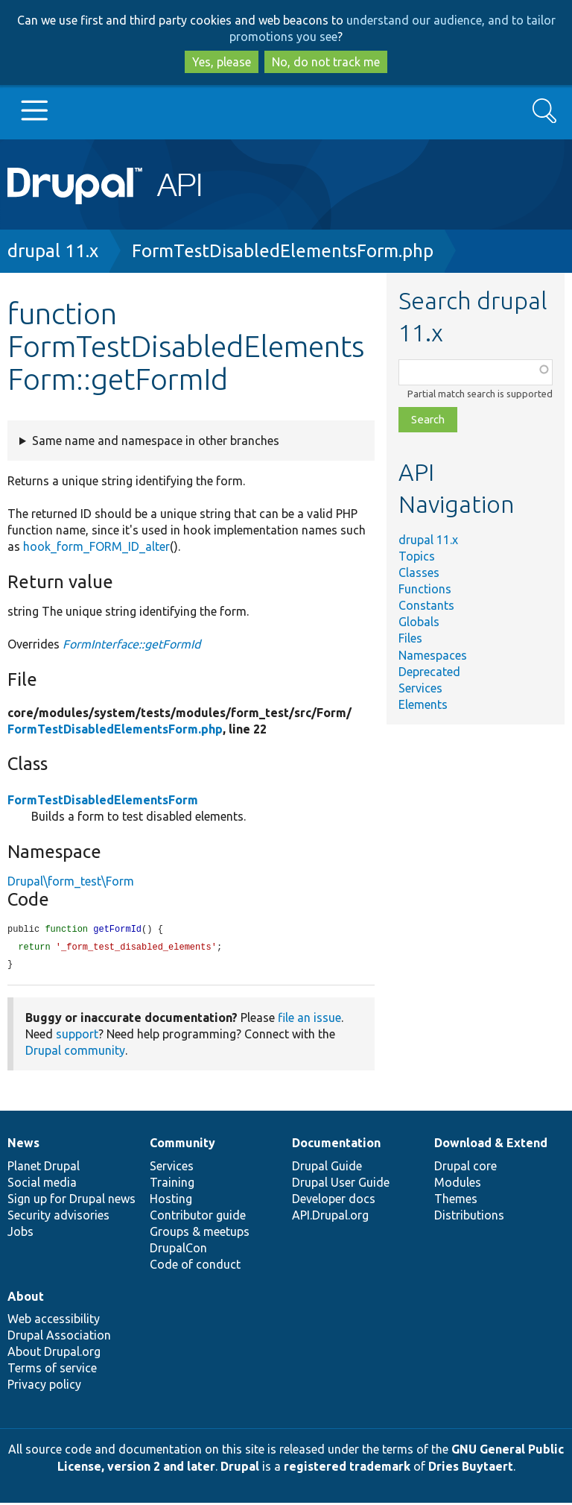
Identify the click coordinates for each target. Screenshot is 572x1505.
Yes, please (221, 62)
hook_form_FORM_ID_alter (96, 546)
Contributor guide (198, 1217)
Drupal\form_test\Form (70, 881)
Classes (418, 572)
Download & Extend (490, 1145)
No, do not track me (326, 62)
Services (420, 688)
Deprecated (429, 671)
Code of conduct (195, 1266)
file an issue (309, 1019)
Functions (424, 589)
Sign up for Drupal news (71, 1201)
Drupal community (75, 1052)
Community (182, 1145)
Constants (426, 605)
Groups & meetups (200, 1233)
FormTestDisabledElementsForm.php (282, 251)
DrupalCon (178, 1250)
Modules (457, 1184)
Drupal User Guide (341, 1184)
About (25, 1298)
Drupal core (465, 1168)
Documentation (336, 1145)
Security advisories (58, 1217)
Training (172, 1184)
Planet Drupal (43, 1168)
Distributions (469, 1217)
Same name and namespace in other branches (155, 440)
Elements (423, 704)
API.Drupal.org (330, 1217)
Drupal (239, 1468)
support (77, 1036)
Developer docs (333, 1201)
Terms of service (52, 1370)
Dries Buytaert (470, 1468)
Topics (416, 556)
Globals (418, 621)
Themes (455, 1201)
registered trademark (347, 1468)
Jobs (20, 1233)
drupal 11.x (52, 251)
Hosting (171, 1201)
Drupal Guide (327, 1168)
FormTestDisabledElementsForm (102, 800)
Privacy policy (44, 1386)
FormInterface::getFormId (131, 644)
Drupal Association (59, 1337)
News (23, 1145)
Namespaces (432, 655)
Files (410, 638)
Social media (42, 1184)
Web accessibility (53, 1321)
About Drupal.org (54, 1353)
